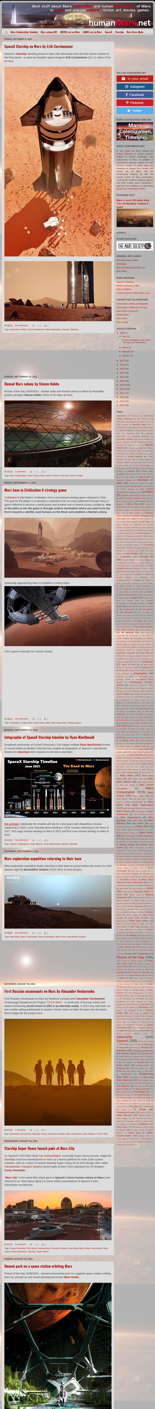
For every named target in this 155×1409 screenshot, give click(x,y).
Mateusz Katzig (145, 851)
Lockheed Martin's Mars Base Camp (133, 293)
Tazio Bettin (148, 1071)
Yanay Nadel (121, 1139)
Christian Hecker (132, 545)
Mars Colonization (18, 475)
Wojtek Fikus (144, 1136)
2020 (122, 381)
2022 (122, 373)
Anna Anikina (145, 459)
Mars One (130, 827)
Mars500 (122, 842)
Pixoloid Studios (136, 961)
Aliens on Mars (134, 445)
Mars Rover (61, 937)
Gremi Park (121, 656)
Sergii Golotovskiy (135, 1019)
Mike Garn (135, 871)
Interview (132, 685)
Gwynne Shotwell (123, 662)
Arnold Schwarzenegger (141, 465)
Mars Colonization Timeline (24, 32)
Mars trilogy (126, 839)
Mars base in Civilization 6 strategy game (35, 490)
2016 (122, 397)
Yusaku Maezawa (146, 1139)
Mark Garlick (147, 764)
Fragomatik (121, 636)
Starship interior (128, 1053)
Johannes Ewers (139, 706)
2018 (122, 389)
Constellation (121, 563)
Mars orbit (50, 723)
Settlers (148, 1019)
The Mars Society (139, 1089)
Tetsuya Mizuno (125, 1083)
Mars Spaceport (19, 1251)
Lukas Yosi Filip (129, 749)
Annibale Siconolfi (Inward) (127, 462)
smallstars (130, 1025)
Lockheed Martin (127, 740)
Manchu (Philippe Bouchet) (138, 758)
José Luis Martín (137, 714)
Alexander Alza (132, 433)
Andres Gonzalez (136, 454)
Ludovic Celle (140, 746)
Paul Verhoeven (147, 938)
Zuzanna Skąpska (137, 1142)
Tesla (145, 1077)
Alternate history (39, 1134)
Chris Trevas (138, 542)
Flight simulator (127, 630)
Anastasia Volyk (134, 451)
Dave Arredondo (126, 574)
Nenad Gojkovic (123, 900)
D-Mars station (139, 566)
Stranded (129, 1062)
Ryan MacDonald (52, 844)
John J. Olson (130, 708)
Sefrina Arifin (139, 1016)
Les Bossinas (148, 738)
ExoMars (139, 621)
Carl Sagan (145, 522)
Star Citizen (124, 1044)
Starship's (24, 752)
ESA (148, 612)
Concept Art (146, 556)
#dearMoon (121, 416)
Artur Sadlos (129, 477)
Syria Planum (139, 1068)
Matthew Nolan (124, 856)
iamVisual (121, 670)
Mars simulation (128, 836)
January (126, 356)
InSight (131, 676)
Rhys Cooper (139, 978)
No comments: (22, 325)
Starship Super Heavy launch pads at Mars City (39, 1148)
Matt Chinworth (135, 853)
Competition (125, 557)
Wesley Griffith (125, 1130)
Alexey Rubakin (144, 439)
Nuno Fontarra (147, 909)
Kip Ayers (136, 726)
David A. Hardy (143, 574)
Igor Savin (140, 670)
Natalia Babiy (127, 892)
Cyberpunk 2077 (123, 566)
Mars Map (137, 820)
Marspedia (121, 264)
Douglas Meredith (144, 595)
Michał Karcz (138, 868)
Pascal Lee (133, 932)
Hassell (136, 662)
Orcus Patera (131, 924)
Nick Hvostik (130, 903)
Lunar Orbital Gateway (140, 752)
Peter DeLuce (126, 947)
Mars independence (130, 817)
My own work (122, 888)
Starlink (135, 1047)
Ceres (151, 530)
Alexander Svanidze (140, 436)
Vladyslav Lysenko (133, 1121)
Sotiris (140, 1025)
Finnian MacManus (124, 627)
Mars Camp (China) (145, 782)
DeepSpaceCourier (124, 580)
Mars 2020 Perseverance (127, 772)
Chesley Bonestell (133, 536)
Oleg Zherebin (137, 912)
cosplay (133, 563)
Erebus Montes (147, 606)
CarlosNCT (137, 525)
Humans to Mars (131, 668)
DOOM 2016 (138, 592)
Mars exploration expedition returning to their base (42, 858)
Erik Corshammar (36, 329)
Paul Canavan (122, 938)
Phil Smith (139, 950)
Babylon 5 (149, 486)
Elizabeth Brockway (137, 603)
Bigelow (125, 495)
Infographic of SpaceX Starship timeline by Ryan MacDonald (49, 737)
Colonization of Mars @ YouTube (132, 307)
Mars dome (46, 475)
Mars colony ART (49, 32)
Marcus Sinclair (122, 761)
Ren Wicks (149, 975)
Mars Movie (137, 823)
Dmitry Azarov (125, 586)
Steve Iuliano (140, 1059)
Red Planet (121, 975)
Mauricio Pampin (131, 859)
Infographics (23, 844)
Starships (9, 1159)
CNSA (141, 551)
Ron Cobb (130, 996)
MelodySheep (148, 862)
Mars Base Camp (135, 779)
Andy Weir (131, 459)
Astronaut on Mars (18, 329)
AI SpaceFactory (136, 427)
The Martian (139, 1092)
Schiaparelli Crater (135, 1010)
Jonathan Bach (135, 711)
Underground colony (126, 1112)
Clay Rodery (141, 548)
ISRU (151, 685)
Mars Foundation (144, 808)
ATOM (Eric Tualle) (136, 483)
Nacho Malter (137, 889)
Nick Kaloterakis (145, 903)
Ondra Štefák (132, 915)
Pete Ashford (148, 944)
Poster (150, 961)
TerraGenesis (134, 1077)
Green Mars (145, 653)
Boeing (147, 504)
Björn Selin (146, 495)
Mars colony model (141, 796)
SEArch (146, 1013)
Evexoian (146, 618)
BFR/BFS (148, 491)
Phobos (128, 954)
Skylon (133, 1022)
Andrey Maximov (135, 456)
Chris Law (149, 539)
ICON (131, 670)
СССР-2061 (102, 1134)
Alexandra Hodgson (125, 439)
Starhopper (148, 1044)
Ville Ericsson (137, 1118)
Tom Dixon (146, 1104)
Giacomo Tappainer (130, 647)
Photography (143, 954)
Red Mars (146, 972)
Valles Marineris (124, 1115)
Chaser (119, 536)
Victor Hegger (122, 1118)
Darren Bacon (136, 571)
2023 (122, 369)
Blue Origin (128, 501)
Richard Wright (147, 981)
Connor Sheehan (128, 560)
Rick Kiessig (124, 984)
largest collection (125, 154)
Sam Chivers (132, 1004)
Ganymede (138, 638)
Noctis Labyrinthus (135, 906)
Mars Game (39, 723)
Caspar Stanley (125, 530)
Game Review (123, 638)
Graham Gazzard (143, 650)
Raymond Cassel (134, 969)
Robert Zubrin (145, 987)
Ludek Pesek (125, 746)
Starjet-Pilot (124, 1047)
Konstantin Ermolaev (127, 729)
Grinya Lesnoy (134, 656)
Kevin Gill (147, 723)
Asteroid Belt (144, 477)
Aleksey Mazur (141, 430)
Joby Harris (146, 703)
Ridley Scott (138, 984)
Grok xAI (147, 656)
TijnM (148, 1101)
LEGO (119, 737)
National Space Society (141, 897)
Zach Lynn (123, 1142)
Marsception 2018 (135, 842)
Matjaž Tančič (122, 853)
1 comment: (20, 471)
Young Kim (133, 1139)
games (120, 171)
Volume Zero (148, 1121)
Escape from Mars (124, 615)
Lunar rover (121, 755)
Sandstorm (144, 1007)
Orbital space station (139, 921)
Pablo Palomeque (126, 930)
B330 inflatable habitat (134, 486)
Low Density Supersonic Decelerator (139, 743)
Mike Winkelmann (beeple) (127, 874)
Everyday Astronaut (131, 618)
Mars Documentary (134, 802)
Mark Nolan (139, 767)
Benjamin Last (134, 492)
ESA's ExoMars (124, 289)
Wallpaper (144, 1124)
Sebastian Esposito (124, 1016)
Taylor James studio (133, 1071)
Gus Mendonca (144, 659)
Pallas (140, 930)
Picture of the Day (60, 475)
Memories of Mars (127, 865)
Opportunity (121, 921)
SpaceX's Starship (125, 282)
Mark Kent (124, 767)
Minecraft (146, 874)
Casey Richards (147, 527)
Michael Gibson (123, 868)
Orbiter (119, 924)
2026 (122, 333)
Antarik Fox (145, 462)
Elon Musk (31, 1248)
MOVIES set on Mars (70, 32)
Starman (145, 1047)
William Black (134, 1133)
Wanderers (136, 1127)
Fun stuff (146, 635)
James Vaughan (123, 694)
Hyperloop (145, 667)
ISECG (142, 685)
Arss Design (133, 468)
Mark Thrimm (133, 770)
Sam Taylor (145, 1004)
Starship (119, 32)
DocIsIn (138, 589)
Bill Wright (135, 495)
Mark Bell (135, 764)
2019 (122, 385)
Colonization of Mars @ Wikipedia (132, 304)
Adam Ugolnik (122, 425)
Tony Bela (133, 1106)
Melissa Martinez (132, 862)
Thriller (139, 1098)
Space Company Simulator (142, 1028)
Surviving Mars (123, 1068)
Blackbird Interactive (125, 498)
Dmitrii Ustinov (147, 583)
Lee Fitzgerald (144, 735)
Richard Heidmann (131, 981)
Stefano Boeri (138, 1056)
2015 (122, 401)
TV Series (139, 1109)
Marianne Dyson (137, 761)
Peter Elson (140, 947)
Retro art (123, 978)
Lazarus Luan (129, 735)
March (125, 347)
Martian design (127, 844)
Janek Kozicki (138, 694)
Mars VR (137, 839)
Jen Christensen (123, 700)
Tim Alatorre (121, 1104)
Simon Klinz (121, 1022)
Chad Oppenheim (126, 533)
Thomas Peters (126, 1098)
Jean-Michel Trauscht (142, 697)
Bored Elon (134, 507)
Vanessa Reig (144, 1115)
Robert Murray (131, 987)
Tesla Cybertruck (124, 1080)
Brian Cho (121, 513)
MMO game (136, 877)
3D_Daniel (135, 416)
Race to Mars (142, 967)
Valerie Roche (145, 1112)
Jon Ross (120, 711)
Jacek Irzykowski (125, 688)
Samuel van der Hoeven (126, 1007)
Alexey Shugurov (123, 442)
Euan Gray (139, 615)
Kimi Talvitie (122, 726)
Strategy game (74, 723)
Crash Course (145, 563)
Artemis (13, 844)
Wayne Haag (148, 1127)
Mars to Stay (122, 322)
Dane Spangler (134, 569)
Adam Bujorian (131, 422)
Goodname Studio (124, 650)
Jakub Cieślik (145, 691)
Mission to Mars (122, 877)
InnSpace (120, 676)
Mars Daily (121, 271)
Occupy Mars (124, 912)
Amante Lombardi (136, 448)
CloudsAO (131, 551)
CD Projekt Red (139, 530)
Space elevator (125, 1031)
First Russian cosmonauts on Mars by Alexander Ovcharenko (49, 991)
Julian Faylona (129, 717)
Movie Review (144, 885)
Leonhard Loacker (133, 738)
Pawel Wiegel (135, 944)
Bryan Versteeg (141, 516)
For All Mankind (125, 632)
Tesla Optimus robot (145, 1080)
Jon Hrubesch (144, 708)
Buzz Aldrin (121, 519)
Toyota (123, 1110)
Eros (139, 612)
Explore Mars (123, 315)
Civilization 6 (11, 497)
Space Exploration (142, 1031)
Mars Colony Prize (125, 799)
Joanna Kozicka (132, 703)
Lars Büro (146, 732)
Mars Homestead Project (143, 814)
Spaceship (61, 723)
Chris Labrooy (137, 539)
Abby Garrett (142, 419)
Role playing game (136, 993)
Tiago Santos (137, 1101)
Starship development (143, 1050)
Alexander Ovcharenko (90, 998)
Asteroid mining (124, 480)
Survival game (142, 1065)
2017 (122, 393)
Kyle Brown (121, 732)
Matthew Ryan (138, 856)
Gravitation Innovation (126, 653)
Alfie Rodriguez (139, 442)
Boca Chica (133, 504)
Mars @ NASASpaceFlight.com (131, 267)
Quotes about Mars (125, 966)
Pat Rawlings (131, 935)
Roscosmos (140, 999)
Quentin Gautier (144, 964)
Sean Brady (134, 1013)
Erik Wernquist (126, 612)
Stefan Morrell (124, 1056)
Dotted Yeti (129, 595)
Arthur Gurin (141, 474)
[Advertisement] (58, 354)
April (124, 336)
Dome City (149, 589)
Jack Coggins (140, 688)
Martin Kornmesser (136, 848)
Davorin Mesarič (124, 577)
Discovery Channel (131, 583)
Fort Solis (145, 633)
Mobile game (148, 877)
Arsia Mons (121, 468)
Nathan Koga (134, 895)
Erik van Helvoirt (146, 609)
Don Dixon (124, 592)
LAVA (119, 735)
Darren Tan (149, 571)
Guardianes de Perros (125, 659)
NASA (149, 888)
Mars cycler (141, 799)
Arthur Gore (129, 474)
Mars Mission (37, 844)
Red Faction (133, 972)
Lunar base (143, 749)
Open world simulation (138, 918)
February (126, 351)
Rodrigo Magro (138, 990)
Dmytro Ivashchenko (124, 589)
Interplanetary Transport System (22, 1166)
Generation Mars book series (139, 641)
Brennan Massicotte (142, 510)
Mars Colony (33, 475)
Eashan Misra (133, 601)
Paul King (134, 938)
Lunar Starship (135, 755)
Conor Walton (145, 560)
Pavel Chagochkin (142, 941)
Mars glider (140, 811)
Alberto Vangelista (126, 430)
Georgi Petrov (136, 644)
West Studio (139, 1130)
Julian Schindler (144, 717)
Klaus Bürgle (148, 726)
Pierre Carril (121, 961)
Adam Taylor (145, 422)
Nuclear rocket (133, 909)
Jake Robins (132, 691)
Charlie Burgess (143, 533)
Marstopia (149, 842)
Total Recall (148, 1106)
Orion (142, 924)
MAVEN (144, 859)
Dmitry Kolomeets (143, 586)
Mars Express (129, 808)
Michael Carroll (144, 865)
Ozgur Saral (148, 927)
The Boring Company (142, 1083)
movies (145, 168)
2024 (122, 365)
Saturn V (120, 1010)
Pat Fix (144, 932)
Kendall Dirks (139, 720)
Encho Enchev (132, 606)
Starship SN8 (147, 1053)
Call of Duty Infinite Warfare (127, 522)
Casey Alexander (18, 1248)
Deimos (137, 580)
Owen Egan (135, 927)
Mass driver (131, 851)
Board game (141, 501)
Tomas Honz (121, 1106)
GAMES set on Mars (92, 32)
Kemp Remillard (123, 720)
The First (138, 1086)
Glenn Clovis (146, 647)
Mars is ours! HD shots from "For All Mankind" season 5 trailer (133, 203)
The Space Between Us (143, 1095)
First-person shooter (143, 627)
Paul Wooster (125, 941)
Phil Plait (127, 950)
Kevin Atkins (135, 723)
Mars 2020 (146, 770)
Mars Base (28, 723)
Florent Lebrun (144, 630)
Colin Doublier (132, 553)
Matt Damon (148, 853)
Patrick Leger (145, 935)
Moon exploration (135, 882)
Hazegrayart (147, 661)
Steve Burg (127, 1059)
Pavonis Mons (122, 944)
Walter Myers (122, 1127)
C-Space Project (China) (140, 519)
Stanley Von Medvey (145, 1041)
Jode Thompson (123, 706)
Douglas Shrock (122, 598)
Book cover (121, 507)
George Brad (122, 644)
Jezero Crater (140, 700)
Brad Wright (146, 507)
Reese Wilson (135, 975)
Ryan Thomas (137, 1002)
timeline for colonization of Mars (131, 189)
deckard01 (144, 577)
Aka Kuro (149, 427)
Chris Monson (124, 542)
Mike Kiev (146, 871)
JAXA (129, 697)
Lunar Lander (122, 752)
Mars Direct (122, 318)
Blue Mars (141, 498)
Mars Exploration (53, 329)
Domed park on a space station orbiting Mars (38, 1266)
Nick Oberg (121, 906)
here (10, 61)
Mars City (11, 1177)
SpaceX (108, 32)
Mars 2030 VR (147, 772)
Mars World (149, 839)
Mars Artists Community (128, 311)
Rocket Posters (122, 990)
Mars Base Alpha (135, 32)
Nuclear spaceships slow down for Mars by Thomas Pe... (136, 341)
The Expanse (123, 1086)
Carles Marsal (122, 525)
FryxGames (133, 636)
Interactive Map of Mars (127, 260)
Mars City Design (127, 785)
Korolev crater (144, 729)
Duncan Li (147, 598)
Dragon (134, 598)
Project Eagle (127, 964)
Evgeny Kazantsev (124, 621)
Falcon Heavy (129, 624)
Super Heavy (43, 1251)
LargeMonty (133, 732)
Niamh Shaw (139, 900)
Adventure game (139, 425)
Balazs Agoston (127, 489)
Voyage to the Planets (127, 1124)
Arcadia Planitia (123, 465)
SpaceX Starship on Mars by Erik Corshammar (38, 46)
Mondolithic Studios (77, 937)
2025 (122, 361)
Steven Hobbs (76, 475)
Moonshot (132, 885)
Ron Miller (141, 996)
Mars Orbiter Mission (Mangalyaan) (131, 830)
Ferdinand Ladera (143, 624)
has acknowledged (50, 1155)
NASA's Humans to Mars (128, 286)
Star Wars (136, 1044)
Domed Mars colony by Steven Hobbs (31, 384)
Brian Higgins (134, 513)
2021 (122, 377)
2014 (122, 405)
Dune (119, 601)
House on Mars (129, 665)
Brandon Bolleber (123, 510)
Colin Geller (148, 554)
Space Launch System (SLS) (132, 1033)
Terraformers (126, 1074)
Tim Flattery (134, 1104)
